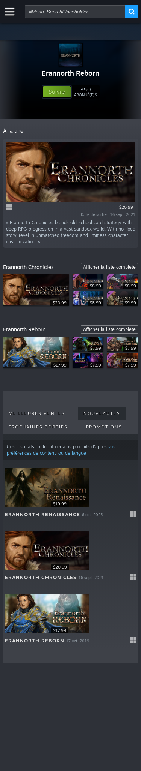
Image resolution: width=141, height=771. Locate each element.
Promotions (104, 427)
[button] (57, 92)
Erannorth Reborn (70, 73)
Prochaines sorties (38, 427)
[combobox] (75, 11)
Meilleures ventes (37, 413)
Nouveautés (101, 413)
